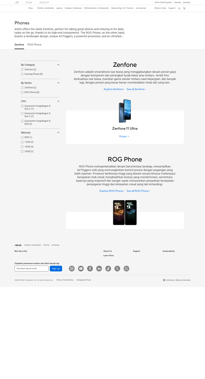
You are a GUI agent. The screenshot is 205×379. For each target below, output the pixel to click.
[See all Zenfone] (136, 89)
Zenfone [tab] (19, 44)
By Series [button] (40, 95)
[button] (177, 2)
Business (186, 2)
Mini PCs (47, 272)
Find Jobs (107, 285)
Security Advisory (140, 281)
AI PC (105, 339)
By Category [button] (40, 77)
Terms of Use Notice (64, 372)
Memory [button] (40, 145)
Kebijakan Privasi (84, 372)
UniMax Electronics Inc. (113, 281)
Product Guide (109, 315)
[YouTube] (81, 360)
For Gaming (19, 286)
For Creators (20, 277)
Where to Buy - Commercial (115, 330)
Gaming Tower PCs (52, 264)
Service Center (139, 277)
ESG (164, 255)
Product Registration (142, 264)
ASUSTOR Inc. (109, 272)
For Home (19, 268)
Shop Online (108, 320)
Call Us (136, 272)
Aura (105, 348)
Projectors (19, 303)
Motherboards (50, 285)
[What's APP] (126, 360)
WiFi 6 (76, 264)
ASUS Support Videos (142, 285)
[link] (19, 8)
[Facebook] (90, 360)
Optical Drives (79, 255)
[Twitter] (117, 360)
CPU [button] (40, 113)
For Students (20, 281)
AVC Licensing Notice (112, 307)
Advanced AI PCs (110, 335)
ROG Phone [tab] (34, 44)
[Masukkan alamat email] (32, 360)
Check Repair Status (141, 255)
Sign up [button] (56, 360)
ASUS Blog (108, 311)
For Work (18, 273)
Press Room (108, 268)
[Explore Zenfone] (114, 89)
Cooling (47, 298)
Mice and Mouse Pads (82, 296)
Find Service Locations (142, 260)
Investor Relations (111, 264)
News (105, 260)
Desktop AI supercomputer (84, 283)
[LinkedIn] (99, 360)
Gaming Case (49, 294)
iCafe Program (109, 302)
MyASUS (137, 290)
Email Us (136, 268)
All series (55, 245)
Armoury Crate (109, 343)
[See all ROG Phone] (138, 191)
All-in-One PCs (50, 255)
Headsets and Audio (81, 301)
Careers (106, 290)
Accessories (20, 290)
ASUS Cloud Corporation (114, 277)
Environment (168, 260)
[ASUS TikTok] (108, 360)
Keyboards (78, 292)
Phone (17, 260)
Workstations (49, 277)
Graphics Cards (50, 290)
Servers (76, 279)
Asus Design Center (111, 298)
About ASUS (108, 255)
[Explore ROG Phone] (112, 191)
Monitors (18, 299)
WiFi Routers (78, 268)
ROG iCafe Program (163, 2)
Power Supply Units (52, 302)
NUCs (46, 268)
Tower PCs (48, 260)
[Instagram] (72, 360)
